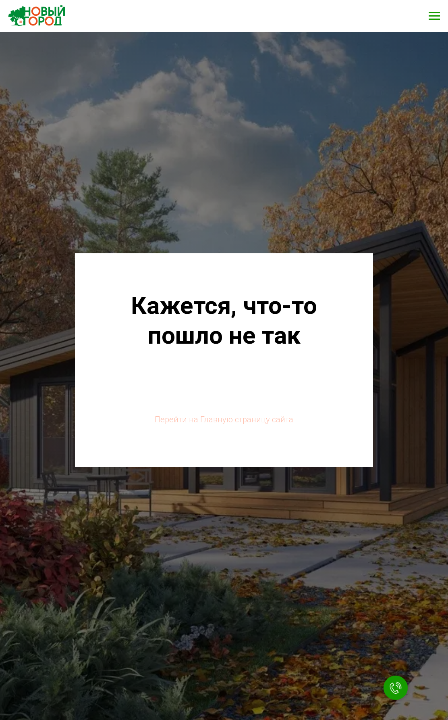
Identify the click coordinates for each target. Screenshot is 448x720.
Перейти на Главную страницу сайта (224, 419)
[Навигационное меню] (434, 16)
